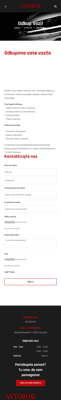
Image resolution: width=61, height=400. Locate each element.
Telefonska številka (14, 188)
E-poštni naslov (12, 202)
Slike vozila (10, 216)
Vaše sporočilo (11, 235)
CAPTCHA (9, 272)
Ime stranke (10, 165)
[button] (55, 6)
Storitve (28, 28)
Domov (17, 28)
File (6, 254)
